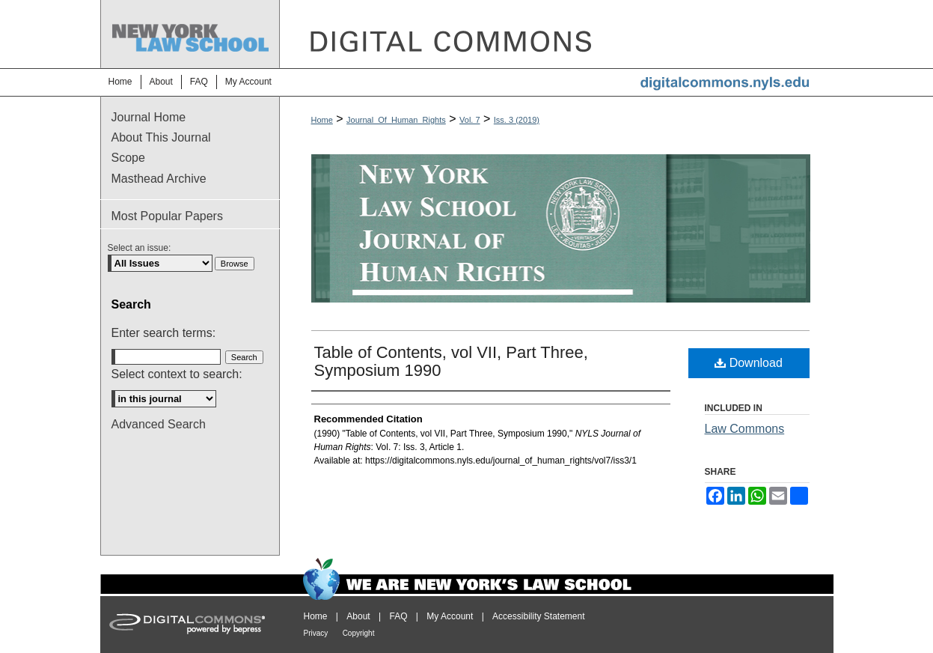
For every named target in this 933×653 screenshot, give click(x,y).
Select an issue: (139, 248)
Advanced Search (158, 424)
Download (749, 362)
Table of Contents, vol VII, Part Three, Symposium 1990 (451, 361)
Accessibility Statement (538, 616)
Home (322, 119)
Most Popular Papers (167, 216)
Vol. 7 (469, 119)
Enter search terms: (163, 332)
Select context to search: (176, 374)
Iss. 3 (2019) (516, 119)
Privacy (316, 633)
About (358, 616)
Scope (128, 157)
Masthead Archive (159, 178)
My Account (449, 616)
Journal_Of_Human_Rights (396, 119)
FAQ (398, 616)
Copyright (359, 633)
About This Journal (161, 137)
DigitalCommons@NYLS (556, 34)
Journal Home (148, 117)
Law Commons (745, 428)
